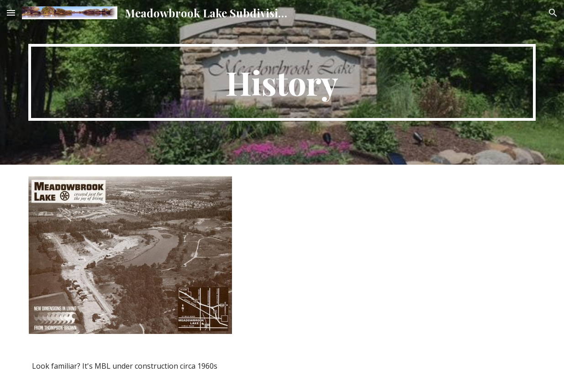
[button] (11, 12)
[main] (282, 82)
